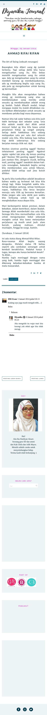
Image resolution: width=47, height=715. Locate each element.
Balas (10, 307)
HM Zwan (12, 299)
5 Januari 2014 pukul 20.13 (29, 299)
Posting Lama (38, 378)
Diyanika (18, 317)
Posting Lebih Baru (12, 378)
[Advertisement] (23, 533)
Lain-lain (13, 279)
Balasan (14, 312)
